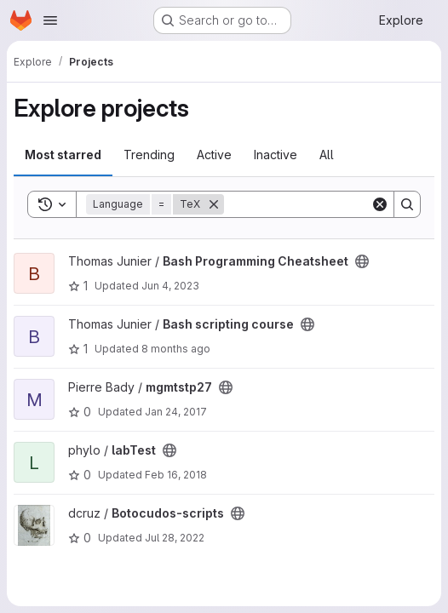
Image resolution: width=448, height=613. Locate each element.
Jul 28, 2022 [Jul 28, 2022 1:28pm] (174, 537)
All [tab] (326, 154)
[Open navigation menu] (50, 20)
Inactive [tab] (275, 154)
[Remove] (214, 204)
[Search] (329, 204)
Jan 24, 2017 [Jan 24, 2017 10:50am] (176, 411)
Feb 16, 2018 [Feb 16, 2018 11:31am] (176, 474)
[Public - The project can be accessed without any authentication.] (362, 261)
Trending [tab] (149, 154)
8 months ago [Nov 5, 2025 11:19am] (175, 348)
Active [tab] (214, 154)
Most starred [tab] (63, 154)
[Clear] (380, 204)
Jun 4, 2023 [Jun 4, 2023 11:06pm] (170, 285)
